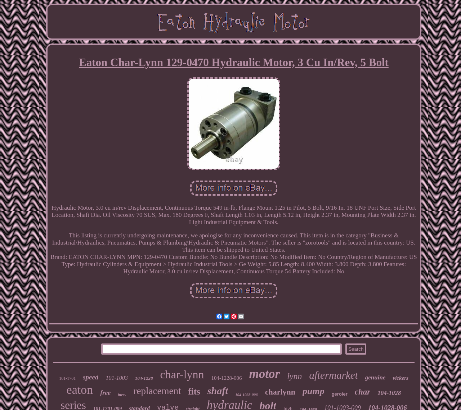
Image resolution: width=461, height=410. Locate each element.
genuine (375, 377)
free (105, 392)
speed (90, 377)
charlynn (280, 391)
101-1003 (116, 378)
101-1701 (67, 378)
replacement (157, 391)
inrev (122, 394)
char (362, 391)
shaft (217, 390)
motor (264, 374)
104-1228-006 (226, 378)
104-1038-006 (246, 394)
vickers (400, 378)
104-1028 (389, 393)
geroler (340, 394)
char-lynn (182, 374)
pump (314, 391)
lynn (294, 376)
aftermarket (333, 375)
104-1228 (144, 378)
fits (194, 391)
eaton (80, 389)
